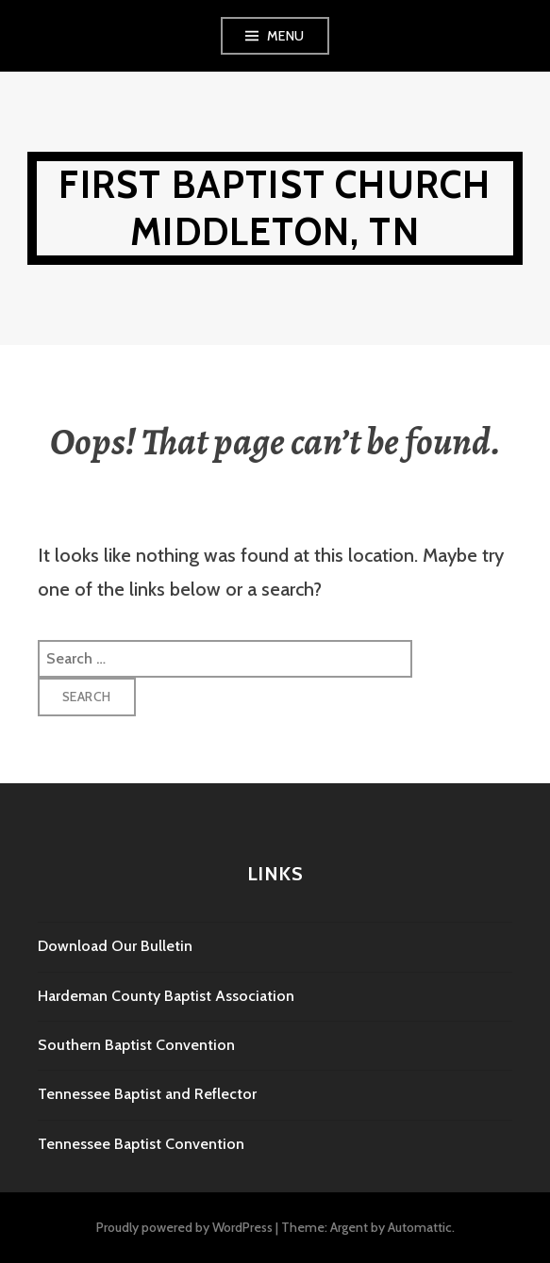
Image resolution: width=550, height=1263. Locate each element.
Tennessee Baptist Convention (141, 1144)
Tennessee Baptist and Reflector (147, 1094)
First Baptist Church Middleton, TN (274, 207)
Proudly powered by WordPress (184, 1227)
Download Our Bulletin (115, 946)
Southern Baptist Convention (136, 1045)
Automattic (420, 1227)
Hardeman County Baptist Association (166, 996)
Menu (286, 35)
